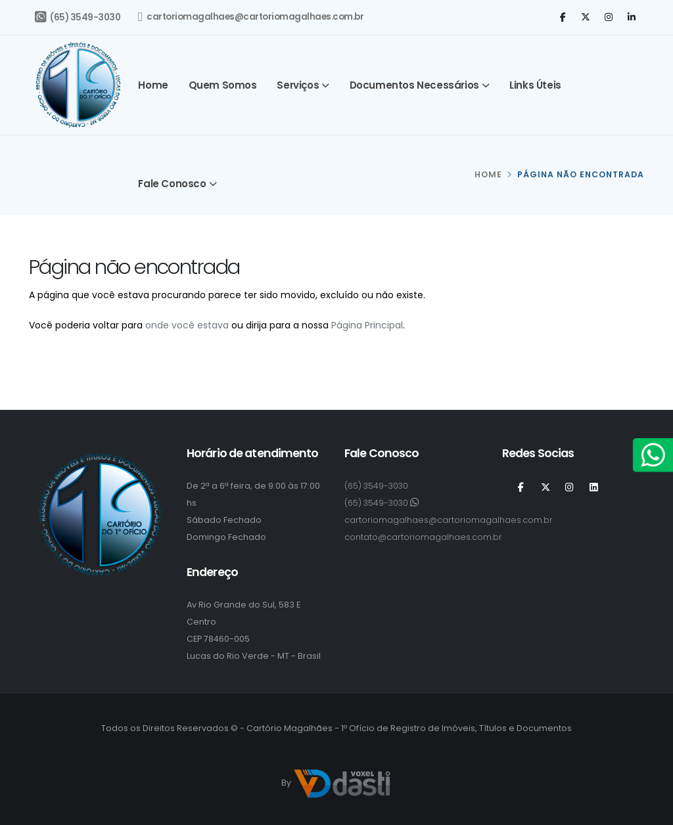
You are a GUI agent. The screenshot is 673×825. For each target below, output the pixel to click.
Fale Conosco (172, 183)
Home (153, 85)
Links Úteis (535, 85)
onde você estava (187, 325)
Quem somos (223, 85)
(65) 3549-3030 (77, 17)
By (336, 784)
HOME (488, 174)
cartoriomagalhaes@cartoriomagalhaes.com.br (250, 17)
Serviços (298, 85)
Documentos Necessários (414, 85)
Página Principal (367, 325)
